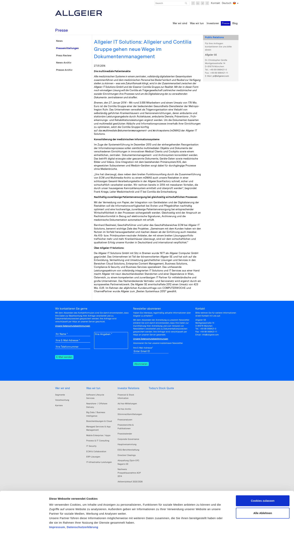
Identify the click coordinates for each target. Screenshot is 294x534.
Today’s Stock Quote (161, 388)
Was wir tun (93, 388)
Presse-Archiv (64, 70)
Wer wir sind (62, 388)
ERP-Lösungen (93, 456)
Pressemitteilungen (67, 48)
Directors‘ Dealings (127, 455)
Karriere (59, 405)
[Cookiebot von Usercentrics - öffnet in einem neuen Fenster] (24, 527)
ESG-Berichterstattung (128, 449)
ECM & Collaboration (96, 451)
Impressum (57, 511)
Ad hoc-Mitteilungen (127, 403)
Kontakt (215, 3)
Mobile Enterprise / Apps (98, 435)
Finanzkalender (125, 433)
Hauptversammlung (127, 444)
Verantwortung (62, 400)
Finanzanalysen (125, 419)
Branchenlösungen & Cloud (99, 421)
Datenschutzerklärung (82, 511)
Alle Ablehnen (262, 497)
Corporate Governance (128, 439)
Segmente (60, 394)
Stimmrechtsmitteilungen (130, 414)
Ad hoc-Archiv (124, 409)
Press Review (63, 55)
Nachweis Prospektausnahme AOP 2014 (129, 472)
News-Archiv (63, 62)
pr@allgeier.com (221, 76)
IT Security (91, 446)
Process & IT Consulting (97, 440)
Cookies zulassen (262, 485)
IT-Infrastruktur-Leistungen (99, 462)
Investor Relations (128, 388)
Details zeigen (58, 526)
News (59, 40)
